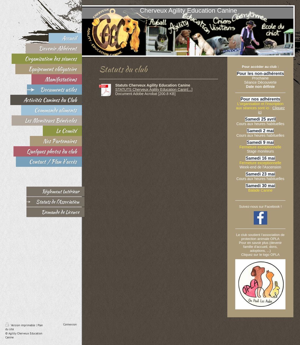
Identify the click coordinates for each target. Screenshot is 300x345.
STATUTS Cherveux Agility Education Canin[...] (153, 89)
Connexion (70, 324)
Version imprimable (20, 325)
